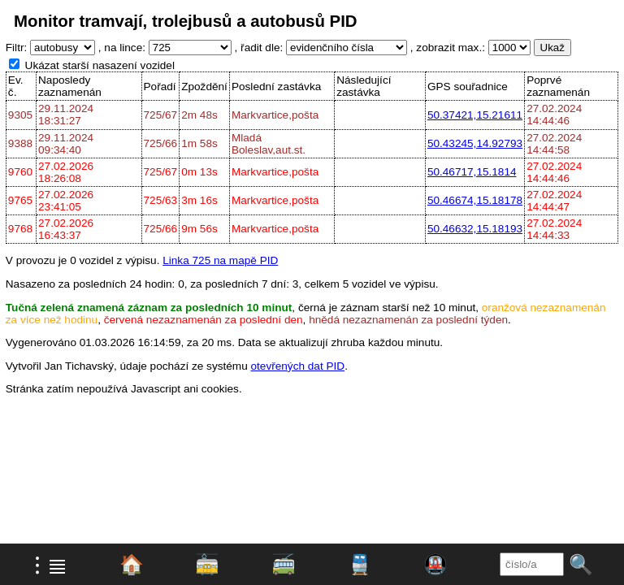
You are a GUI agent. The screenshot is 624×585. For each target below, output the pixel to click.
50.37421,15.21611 (474, 115)
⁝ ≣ (50, 565)
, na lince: (121, 47)
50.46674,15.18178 (474, 200)
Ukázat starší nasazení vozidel (100, 65)
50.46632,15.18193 (474, 229)
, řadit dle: (259, 47)
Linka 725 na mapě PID (220, 260)
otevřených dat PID (298, 366)
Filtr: (16, 47)
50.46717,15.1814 (472, 172)
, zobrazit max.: (447, 47)
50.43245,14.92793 (474, 143)
